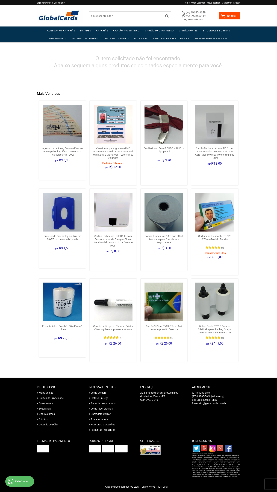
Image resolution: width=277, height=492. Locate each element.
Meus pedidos (213, 2)
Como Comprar (99, 392)
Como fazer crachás (102, 408)
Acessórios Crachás (61, 30)
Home (187, 2)
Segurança (45, 408)
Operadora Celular (101, 414)
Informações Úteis (102, 387)
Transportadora (99, 419)
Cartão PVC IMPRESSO (159, 30)
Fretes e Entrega (99, 398)
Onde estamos (47, 414)
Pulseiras (141, 38)
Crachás (102, 30)
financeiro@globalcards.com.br (209, 403)
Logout (236, 2)
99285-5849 (196, 12)
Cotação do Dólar (48, 424)
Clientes (43, 419)
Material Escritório (85, 38)
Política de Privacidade (51, 398)
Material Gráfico (117, 38)
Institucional (47, 387)
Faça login (60, 2)
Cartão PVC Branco (126, 30)
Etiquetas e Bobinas (216, 30)
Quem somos (46, 403)
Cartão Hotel (188, 30)
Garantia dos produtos (103, 403)
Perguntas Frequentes (103, 429)
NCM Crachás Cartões (103, 424)
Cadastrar (227, 2)
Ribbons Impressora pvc (211, 38)
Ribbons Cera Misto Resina (171, 38)
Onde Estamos (198, 2)
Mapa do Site (46, 392)
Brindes (85, 30)
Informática (57, 38)
